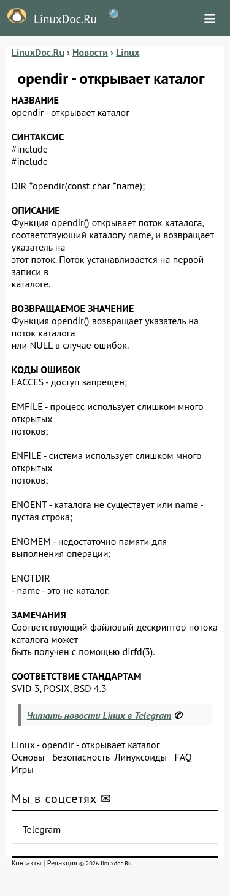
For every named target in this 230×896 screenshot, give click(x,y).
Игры (23, 769)
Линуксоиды (140, 757)
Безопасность (81, 757)
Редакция (62, 862)
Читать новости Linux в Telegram (99, 715)
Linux (23, 744)
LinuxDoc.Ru (48, 17)
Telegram (42, 829)
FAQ (182, 757)
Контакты (27, 862)
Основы (28, 757)
